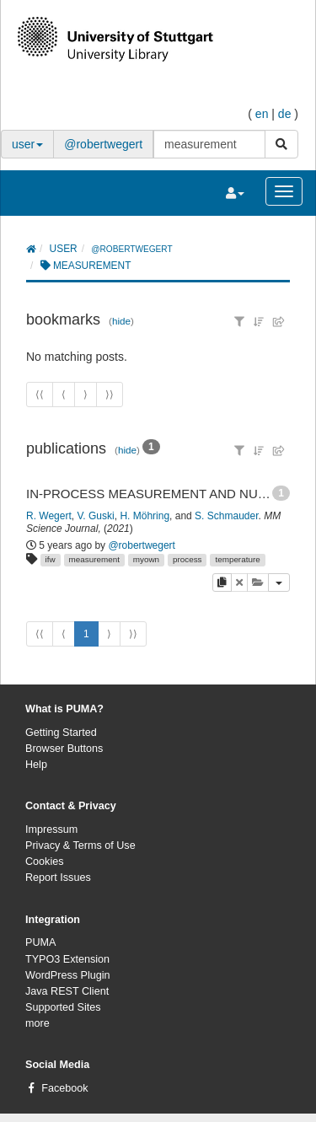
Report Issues (58, 877)
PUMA (40, 942)
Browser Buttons (64, 748)
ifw (51, 559)
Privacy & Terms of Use (80, 845)
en (262, 114)
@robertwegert (103, 144)
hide (121, 320)
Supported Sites (63, 1007)
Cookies (44, 861)
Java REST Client (67, 991)
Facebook (64, 1088)
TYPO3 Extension (67, 959)
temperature (237, 559)
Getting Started (61, 732)
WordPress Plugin (67, 975)
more (37, 1023)
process (187, 559)
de (285, 114)
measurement (94, 559)
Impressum (51, 829)
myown (146, 559)
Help (36, 764)
